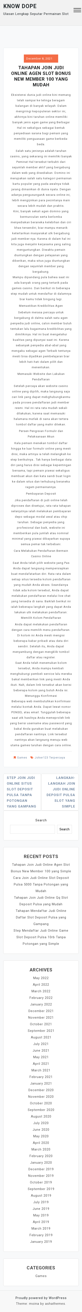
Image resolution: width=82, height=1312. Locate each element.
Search (41, 820)
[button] (77, 11)
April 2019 (41, 1222)
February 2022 (41, 998)
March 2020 (41, 1149)
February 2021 (41, 1077)
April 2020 (41, 1143)
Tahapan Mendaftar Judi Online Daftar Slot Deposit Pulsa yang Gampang (41, 917)
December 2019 (41, 1169)
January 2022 (41, 1004)
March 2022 (41, 991)
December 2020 (41, 1090)
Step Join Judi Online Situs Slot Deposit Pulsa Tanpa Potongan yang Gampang (21, 792)
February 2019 (41, 1235)
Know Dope (20, 6)
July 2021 (41, 1044)
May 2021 (41, 1057)
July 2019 (41, 1202)
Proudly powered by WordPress (41, 1298)
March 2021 (41, 1070)
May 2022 (41, 978)
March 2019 (41, 1228)
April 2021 (41, 1064)
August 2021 (41, 1037)
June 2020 (41, 1130)
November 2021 (41, 1018)
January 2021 (41, 1083)
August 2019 (41, 1196)
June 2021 (41, 1051)
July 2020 (41, 1123)
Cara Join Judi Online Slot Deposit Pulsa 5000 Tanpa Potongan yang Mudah (41, 884)
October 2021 (41, 1024)
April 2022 (41, 985)
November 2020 (41, 1097)
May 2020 (41, 1136)
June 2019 (41, 1209)
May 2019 (41, 1215)
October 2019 (41, 1182)
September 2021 (41, 1031)
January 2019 (41, 1242)
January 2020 (41, 1163)
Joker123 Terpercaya (50, 757)
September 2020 (41, 1110)
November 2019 (41, 1176)
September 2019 (41, 1189)
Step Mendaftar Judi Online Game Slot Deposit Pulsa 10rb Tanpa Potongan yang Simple (41, 937)
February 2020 (41, 1156)
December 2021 (41, 1011)
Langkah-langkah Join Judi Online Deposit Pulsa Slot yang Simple (61, 792)
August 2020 (41, 1116)
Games (22, 757)
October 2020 (41, 1103)
